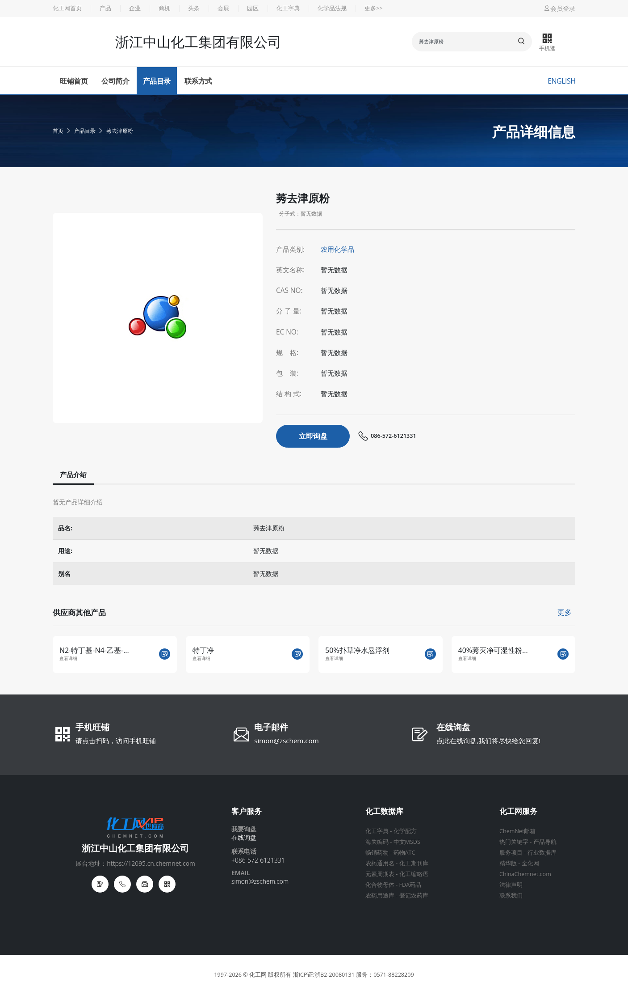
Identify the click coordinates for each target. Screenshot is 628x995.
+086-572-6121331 (258, 860)
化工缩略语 (413, 874)
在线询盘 (453, 728)
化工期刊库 (413, 863)
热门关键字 (513, 842)
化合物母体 (379, 885)
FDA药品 (410, 885)
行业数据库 (542, 852)
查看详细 (68, 658)
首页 (58, 131)
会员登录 (559, 8)
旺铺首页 (74, 81)
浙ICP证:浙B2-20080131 (324, 974)
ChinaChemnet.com (525, 874)
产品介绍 (73, 474)
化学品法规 (332, 8)
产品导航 (545, 842)
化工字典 (288, 8)
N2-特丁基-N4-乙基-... (94, 650)
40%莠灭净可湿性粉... (493, 650)
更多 (564, 612)
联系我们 (511, 895)
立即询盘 (313, 436)
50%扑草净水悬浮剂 (357, 650)
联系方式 (198, 81)
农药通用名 (379, 863)
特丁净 (203, 650)
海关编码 (377, 842)
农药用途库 (379, 895)
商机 (164, 8)
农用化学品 (337, 249)
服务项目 (511, 852)
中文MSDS (407, 842)
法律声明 (511, 885)
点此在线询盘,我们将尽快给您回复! (488, 740)
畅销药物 (377, 852)
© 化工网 (255, 974)
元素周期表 (379, 874)
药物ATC (404, 852)
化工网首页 (67, 8)
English (561, 81)
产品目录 (157, 81)
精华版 (508, 863)
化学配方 (405, 831)
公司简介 (115, 81)
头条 (194, 8)
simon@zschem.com (286, 740)
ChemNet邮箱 (517, 831)
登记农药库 (413, 895)
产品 (105, 8)
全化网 (530, 863)
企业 (135, 8)
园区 (253, 8)
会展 (223, 8)
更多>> (373, 8)
